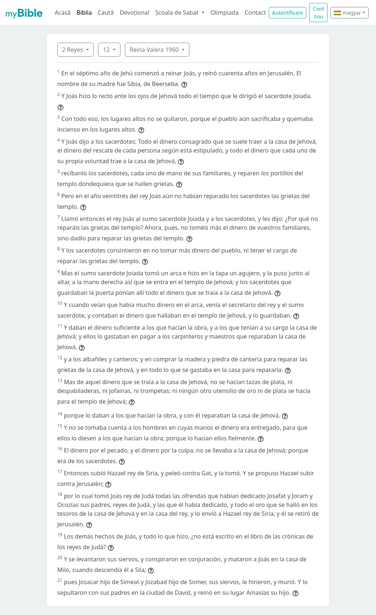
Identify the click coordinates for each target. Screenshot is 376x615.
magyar (347, 12)
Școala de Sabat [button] (177, 12)
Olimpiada (224, 12)
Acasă (63, 12)
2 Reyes (73, 50)
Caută (106, 12)
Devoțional (134, 12)
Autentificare (287, 12)
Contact (255, 12)
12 (107, 50)
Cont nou (318, 12)
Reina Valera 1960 (155, 50)
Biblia (84, 12)
